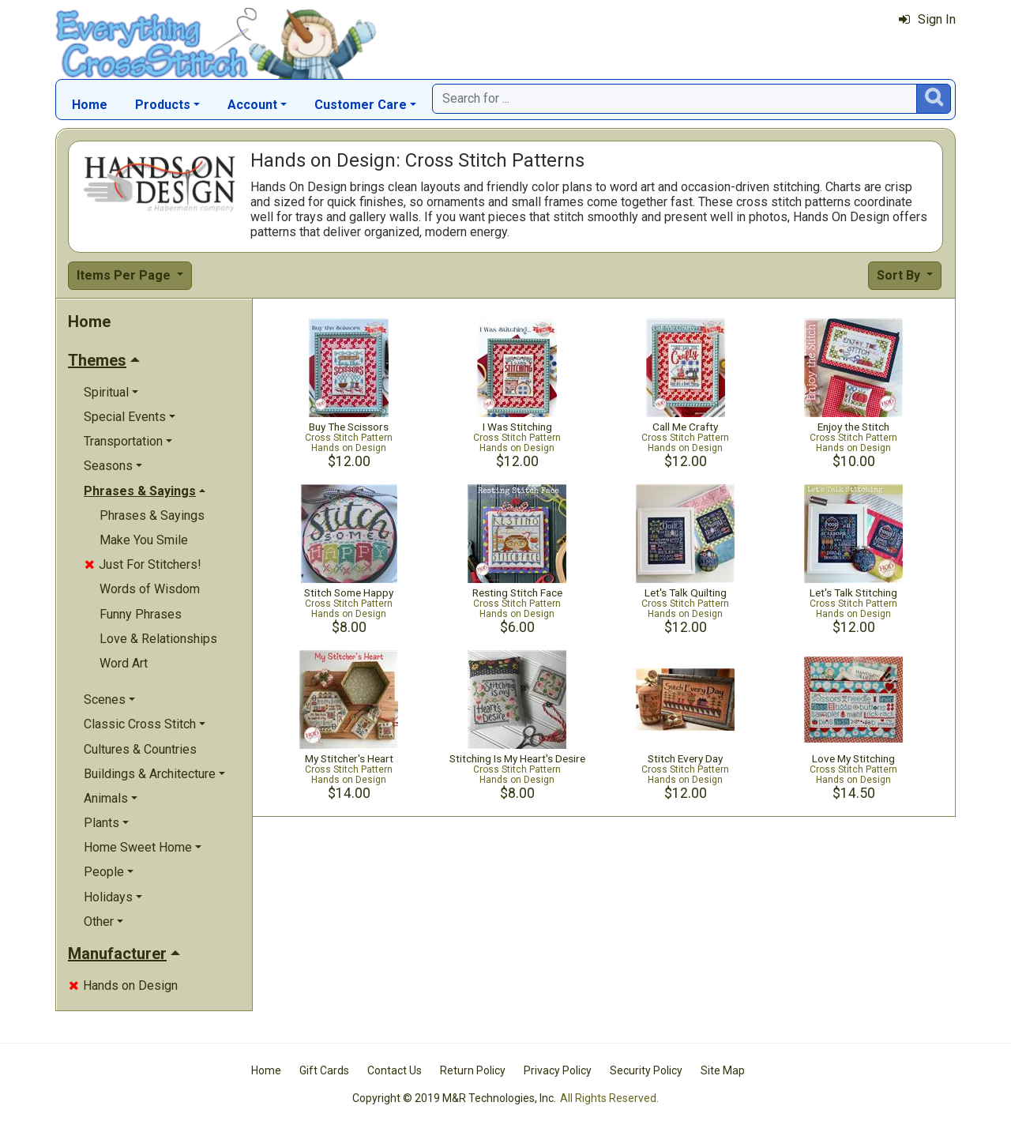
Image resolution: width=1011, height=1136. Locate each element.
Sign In (927, 19)
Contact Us (394, 1070)
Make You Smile (144, 539)
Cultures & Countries (140, 749)
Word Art (124, 663)
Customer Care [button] (360, 104)
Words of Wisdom (150, 588)
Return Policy (473, 1070)
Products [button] (162, 104)
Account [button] (252, 104)
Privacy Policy (558, 1070)
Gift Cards (324, 1070)
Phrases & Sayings (152, 515)
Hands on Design (123, 985)
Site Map (723, 1070)
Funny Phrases (141, 614)
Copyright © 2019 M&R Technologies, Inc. (454, 1098)
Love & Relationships (158, 638)
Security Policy (646, 1070)
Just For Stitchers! (143, 564)
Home (89, 104)
